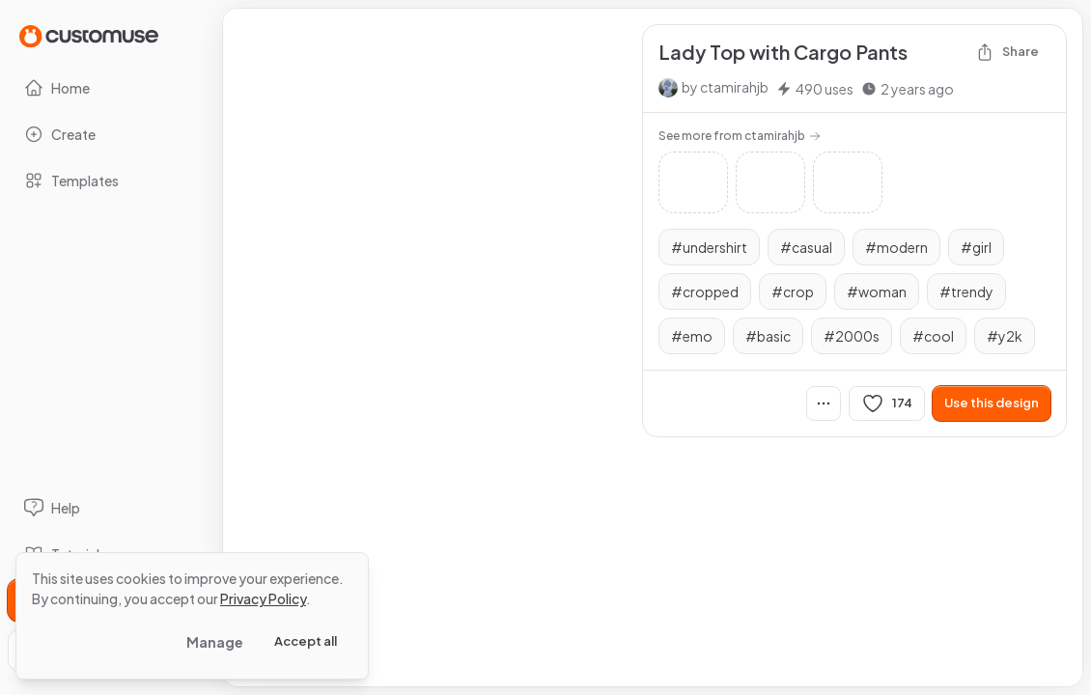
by (725, 87)
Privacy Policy (263, 598)
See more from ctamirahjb (739, 135)
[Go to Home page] (88, 35)
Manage (214, 642)
